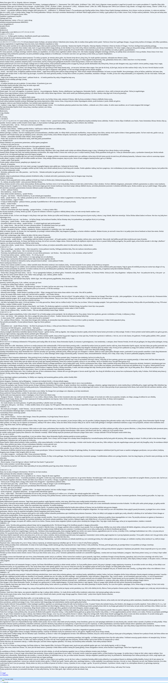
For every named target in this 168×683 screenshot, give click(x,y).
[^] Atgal (3, 673)
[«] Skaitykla (4, 675)
